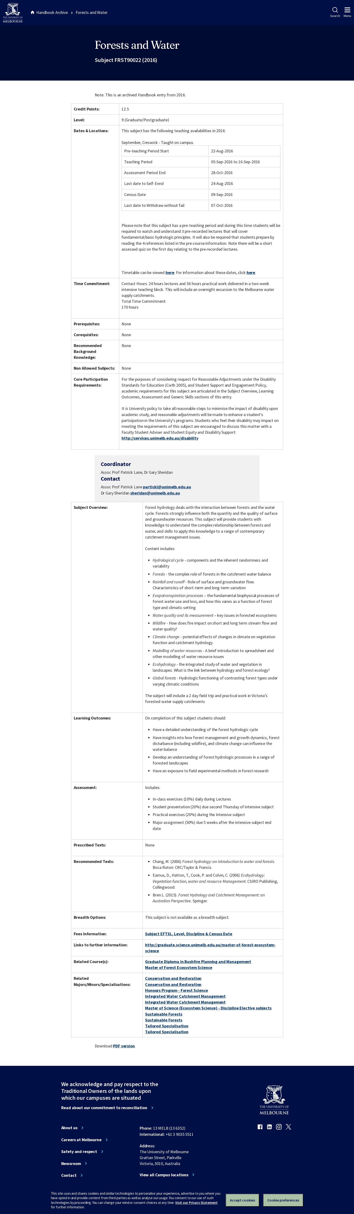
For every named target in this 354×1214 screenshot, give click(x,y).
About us (69, 1127)
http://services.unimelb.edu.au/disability (160, 438)
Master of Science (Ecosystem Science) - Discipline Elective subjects (208, 1008)
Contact (69, 1175)
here (170, 272)
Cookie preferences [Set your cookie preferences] (283, 1200)
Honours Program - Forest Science (176, 990)
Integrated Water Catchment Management (185, 996)
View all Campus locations (164, 1174)
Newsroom (71, 1163)
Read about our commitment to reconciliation (104, 1107)
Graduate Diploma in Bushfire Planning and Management (198, 961)
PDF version (124, 1046)
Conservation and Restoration (173, 978)
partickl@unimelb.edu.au (167, 487)
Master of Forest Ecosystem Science (178, 967)
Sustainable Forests (163, 1014)
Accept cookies (242, 1200)
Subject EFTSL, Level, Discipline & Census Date (188, 933)
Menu (347, 12)
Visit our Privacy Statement (196, 1202)
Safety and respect (79, 1151)
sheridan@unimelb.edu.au (155, 493)
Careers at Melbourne (81, 1139)
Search (335, 12)
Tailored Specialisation (166, 1026)
